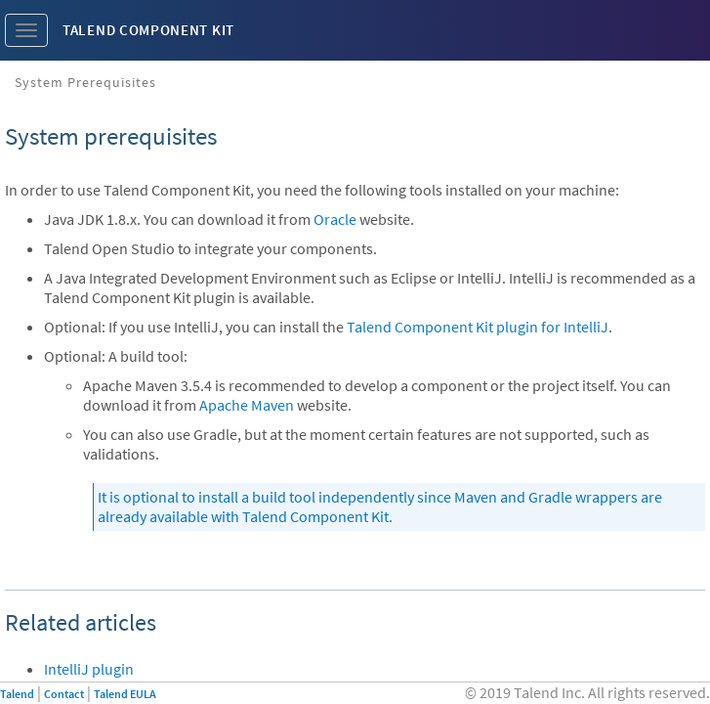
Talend (17, 693)
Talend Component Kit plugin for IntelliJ (477, 326)
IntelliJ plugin (89, 669)
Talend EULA (125, 693)
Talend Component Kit (148, 30)
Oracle (334, 219)
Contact (64, 693)
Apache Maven (246, 405)
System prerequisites (85, 82)
